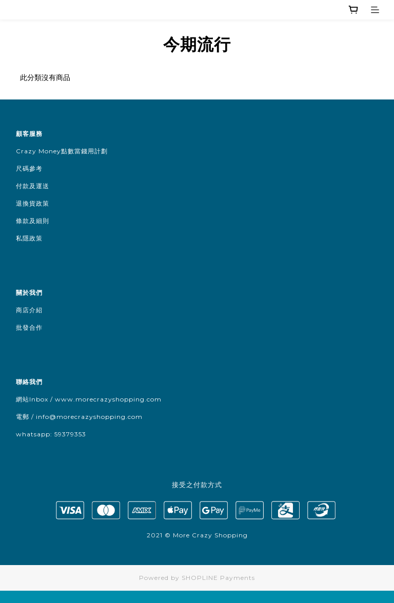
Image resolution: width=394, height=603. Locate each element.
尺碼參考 (29, 168)
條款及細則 (32, 221)
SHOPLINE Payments (218, 577)
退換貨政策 (32, 203)
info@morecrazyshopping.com (89, 416)
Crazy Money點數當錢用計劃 (62, 151)
